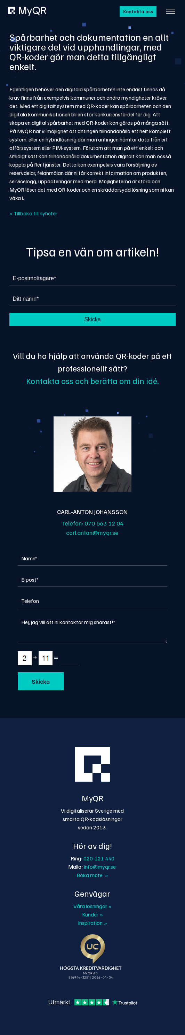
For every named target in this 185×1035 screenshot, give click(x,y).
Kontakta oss (138, 11)
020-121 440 (98, 858)
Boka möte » (92, 875)
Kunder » (92, 914)
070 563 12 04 (104, 523)
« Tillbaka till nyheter (33, 213)
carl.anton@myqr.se (92, 532)
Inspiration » (92, 922)
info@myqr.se (100, 866)
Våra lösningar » (92, 906)
